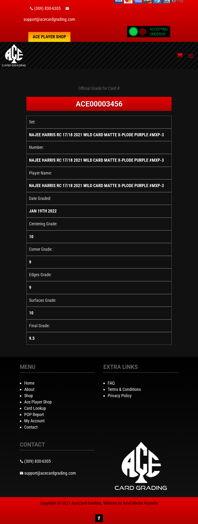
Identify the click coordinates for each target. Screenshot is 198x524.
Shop (28, 395)
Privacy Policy (120, 395)
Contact (31, 427)
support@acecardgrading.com (49, 19)
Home (29, 383)
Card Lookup (35, 408)
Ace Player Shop (49, 36)
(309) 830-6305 (47, 8)
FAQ (111, 383)
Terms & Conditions (124, 389)
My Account (34, 420)
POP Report (34, 414)
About (29, 389)
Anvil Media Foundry (140, 503)
